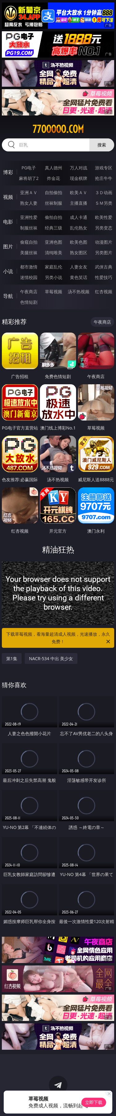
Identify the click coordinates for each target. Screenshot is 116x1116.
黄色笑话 (78, 277)
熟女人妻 (28, 203)
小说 (8, 271)
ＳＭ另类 (103, 203)
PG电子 (28, 168)
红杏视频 (103, 291)
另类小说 (53, 277)
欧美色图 (78, 242)
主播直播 (78, 203)
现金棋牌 (78, 178)
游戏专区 (103, 168)
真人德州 (53, 168)
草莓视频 (53, 291)
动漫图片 (103, 242)
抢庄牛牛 (103, 178)
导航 (8, 296)
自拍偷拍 (53, 192)
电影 (8, 221)
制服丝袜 (28, 228)
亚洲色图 (53, 242)
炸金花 (53, 178)
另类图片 (103, 252)
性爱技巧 (103, 277)
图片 (8, 246)
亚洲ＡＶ (28, 192)
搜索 (101, 145)
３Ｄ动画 (103, 192)
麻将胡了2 (29, 178)
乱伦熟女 (78, 228)
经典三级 (53, 228)
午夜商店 (28, 291)
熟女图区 (78, 252)
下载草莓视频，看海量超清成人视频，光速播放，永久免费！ (58, 638)
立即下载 (93, 1102)
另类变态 (103, 228)
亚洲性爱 (28, 217)
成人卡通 (78, 217)
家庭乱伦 (53, 267)
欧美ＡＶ (78, 192)
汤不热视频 (78, 291)
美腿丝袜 (28, 252)
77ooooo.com (58, 129)
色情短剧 (28, 302)
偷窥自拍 (28, 242)
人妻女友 (78, 267)
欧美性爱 (103, 217)
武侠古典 (103, 267)
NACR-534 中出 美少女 (51, 658)
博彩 (8, 172)
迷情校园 (28, 277)
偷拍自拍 (53, 217)
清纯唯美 (53, 252)
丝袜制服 (53, 203)
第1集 (11, 658)
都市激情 (28, 267)
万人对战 (78, 168)
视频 (8, 197)
